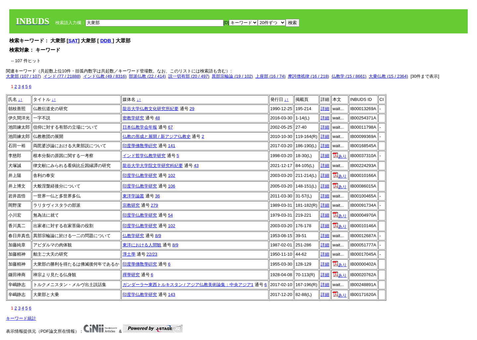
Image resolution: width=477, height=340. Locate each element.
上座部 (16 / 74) (270, 76)
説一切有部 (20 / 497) (188, 76)
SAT (73, 40)
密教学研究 (133, 117)
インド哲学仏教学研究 (144, 155)
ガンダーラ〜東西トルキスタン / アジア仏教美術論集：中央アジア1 (188, 284)
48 (157, 117)
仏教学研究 (133, 235)
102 (171, 175)
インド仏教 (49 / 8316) (105, 76)
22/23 (151, 254)
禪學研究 (131, 274)
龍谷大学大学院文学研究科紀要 (153, 165)
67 (170, 127)
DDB (106, 40)
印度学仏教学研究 (140, 175)
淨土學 (129, 254)
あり (340, 156)
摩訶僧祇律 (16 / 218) (308, 76)
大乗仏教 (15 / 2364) (388, 76)
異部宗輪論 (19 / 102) (232, 76)
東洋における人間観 (142, 244)
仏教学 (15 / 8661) (349, 76)
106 (171, 186)
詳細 (325, 108)
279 (154, 205)
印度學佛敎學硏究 (140, 145)
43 (196, 165)
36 (157, 195)
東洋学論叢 (133, 195)
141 (171, 145)
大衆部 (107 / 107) (23, 76)
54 (170, 215)
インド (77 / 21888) (62, 76)
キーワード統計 (21, 318)
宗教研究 (131, 205)
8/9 (158, 235)
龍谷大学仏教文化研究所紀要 (151, 108)
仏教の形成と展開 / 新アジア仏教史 (157, 136)
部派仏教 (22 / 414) (147, 76)
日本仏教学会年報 (140, 127)
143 (171, 294)
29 (191, 108)
